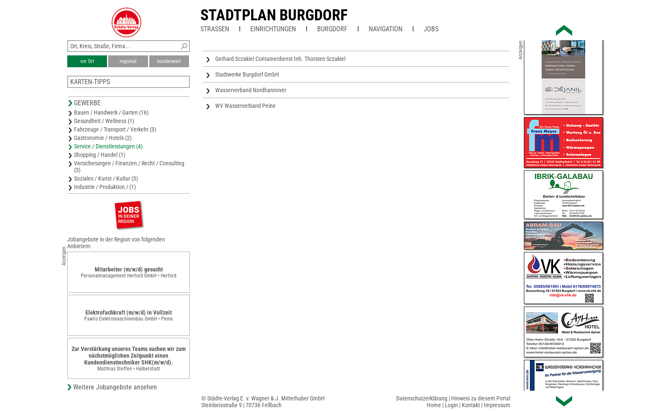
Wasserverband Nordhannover (250, 90)
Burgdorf (332, 29)
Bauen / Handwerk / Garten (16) (111, 112)
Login (451, 405)
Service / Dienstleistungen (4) (108, 146)
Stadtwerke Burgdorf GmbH (247, 74)
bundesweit (169, 61)
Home (434, 405)
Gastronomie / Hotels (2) (103, 137)
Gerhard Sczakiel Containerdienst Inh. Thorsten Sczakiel (280, 58)
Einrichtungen (273, 29)
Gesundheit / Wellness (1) (104, 121)
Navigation (386, 29)
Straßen (214, 29)
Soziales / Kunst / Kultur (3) (106, 178)
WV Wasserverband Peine (245, 105)
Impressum (497, 405)
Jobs (431, 29)
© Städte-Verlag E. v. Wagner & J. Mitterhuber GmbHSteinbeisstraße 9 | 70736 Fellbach (263, 401)
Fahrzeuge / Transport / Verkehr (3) (115, 129)
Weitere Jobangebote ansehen (115, 387)
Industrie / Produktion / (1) (105, 187)
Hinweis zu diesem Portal (480, 398)
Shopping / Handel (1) (99, 154)
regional (128, 61)
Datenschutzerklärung (421, 398)
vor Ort (87, 61)
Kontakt (471, 405)
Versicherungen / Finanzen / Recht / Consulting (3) (129, 166)
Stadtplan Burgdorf (274, 15)
